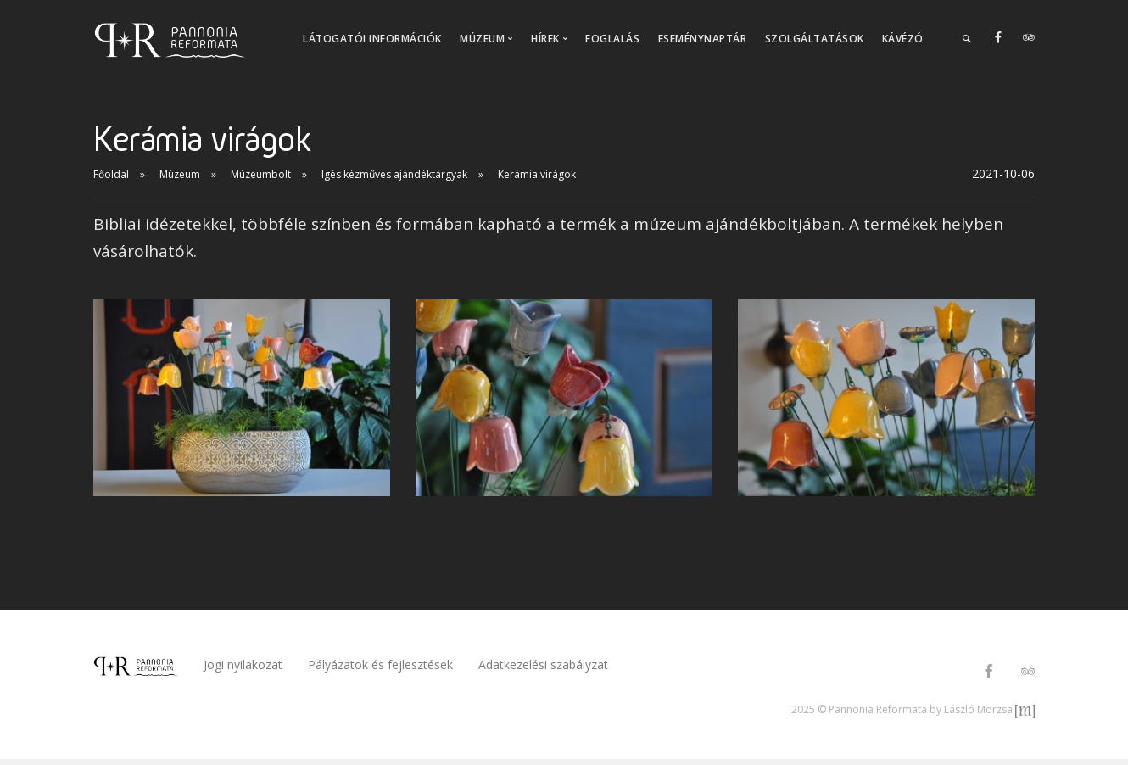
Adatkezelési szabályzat (543, 664)
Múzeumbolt (261, 174)
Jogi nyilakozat (243, 664)
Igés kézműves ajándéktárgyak (394, 174)
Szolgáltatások (814, 38)
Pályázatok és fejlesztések (380, 664)
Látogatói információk (372, 38)
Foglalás (612, 38)
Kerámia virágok (537, 174)
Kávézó (903, 38)
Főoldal (111, 174)
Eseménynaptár (702, 38)
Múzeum (179, 174)
